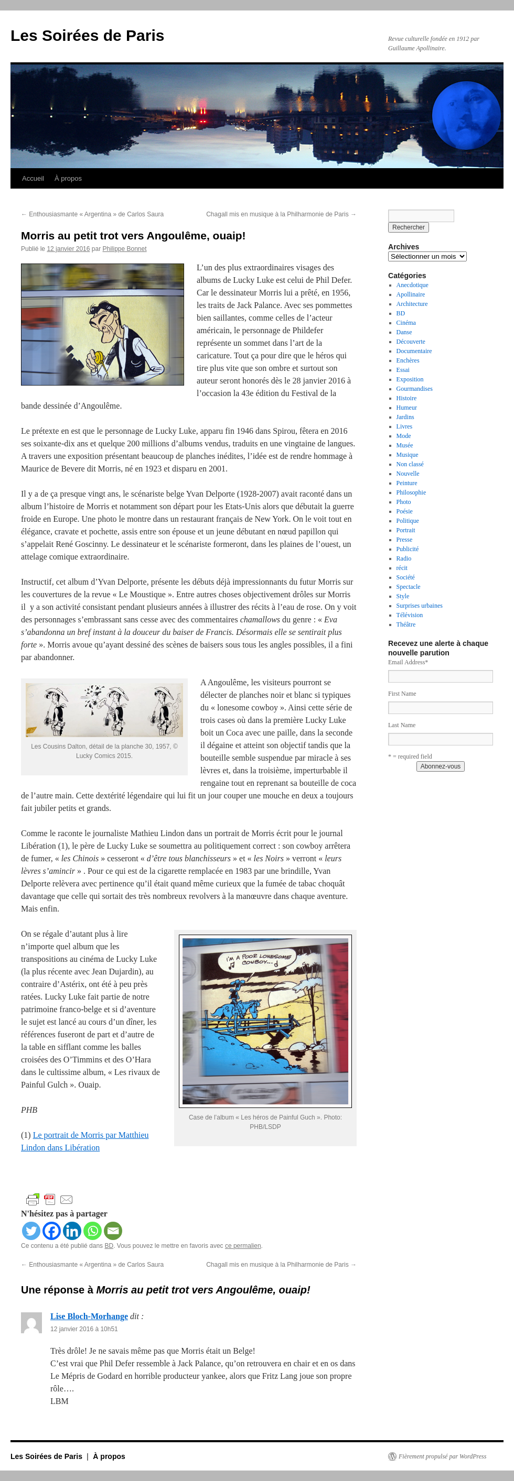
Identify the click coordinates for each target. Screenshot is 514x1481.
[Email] (113, 1231)
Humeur (407, 407)
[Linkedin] (72, 1231)
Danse (404, 332)
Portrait (406, 530)
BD (108, 1245)
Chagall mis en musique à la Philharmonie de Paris (281, 214)
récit (402, 568)
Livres (405, 426)
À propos (68, 178)
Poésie (405, 511)
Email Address (408, 662)
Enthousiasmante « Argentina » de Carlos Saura (92, 214)
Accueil (33, 178)
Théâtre (406, 624)
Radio (404, 558)
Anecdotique (413, 285)
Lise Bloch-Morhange (89, 1316)
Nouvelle (408, 473)
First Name (402, 693)
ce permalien (243, 1245)
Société (406, 577)
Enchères (408, 360)
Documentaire (414, 351)
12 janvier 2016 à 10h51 (84, 1329)
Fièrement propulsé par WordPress (442, 1456)
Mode (404, 436)
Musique (408, 454)
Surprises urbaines (420, 605)
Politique (408, 520)
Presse (405, 539)
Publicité (408, 549)
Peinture (407, 483)
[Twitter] (31, 1231)
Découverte (411, 341)
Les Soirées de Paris (87, 35)
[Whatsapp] (92, 1231)
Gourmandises (415, 388)
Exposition (410, 379)
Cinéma (406, 322)
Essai (403, 370)
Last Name (401, 725)
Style (403, 596)
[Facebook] (51, 1231)
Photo (404, 502)
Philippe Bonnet (124, 249)
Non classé (410, 464)
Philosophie (411, 492)
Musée (405, 445)
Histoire (407, 398)
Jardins (405, 417)
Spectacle (409, 586)
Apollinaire (411, 294)
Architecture (412, 304)
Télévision (410, 615)
